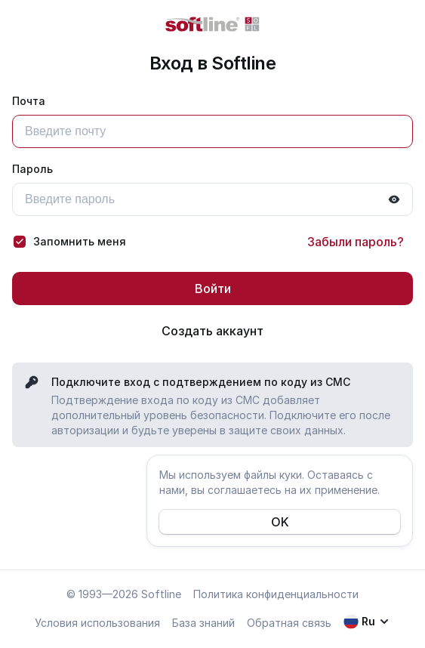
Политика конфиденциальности (276, 594)
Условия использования (97, 622)
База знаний (203, 622)
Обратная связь (289, 622)
